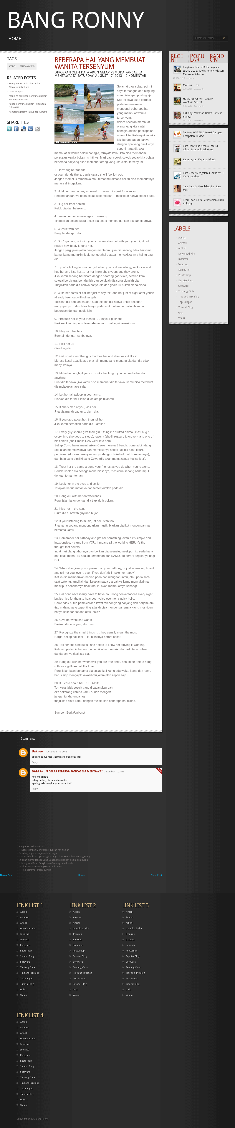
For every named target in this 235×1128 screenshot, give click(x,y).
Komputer (184, 269)
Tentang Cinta (27, 66)
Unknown (38, 751)
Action (182, 237)
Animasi (182, 242)
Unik (180, 312)
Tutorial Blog (185, 307)
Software (183, 285)
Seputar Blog (185, 280)
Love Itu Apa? (16, 91)
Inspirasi (183, 259)
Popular (197, 58)
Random (217, 58)
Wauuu (182, 318)
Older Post (156, 875)
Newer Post (6, 875)
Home (15, 38)
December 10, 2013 (57, 751)
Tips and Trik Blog (188, 296)
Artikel (12, 66)
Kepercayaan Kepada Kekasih (199, 159)
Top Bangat (185, 301)
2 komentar (136, 76)
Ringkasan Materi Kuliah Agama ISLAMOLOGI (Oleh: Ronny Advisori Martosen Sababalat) (203, 71)
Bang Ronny (75, 20)
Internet (183, 264)
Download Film (186, 253)
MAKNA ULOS (191, 85)
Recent (177, 58)
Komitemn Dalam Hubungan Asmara (28, 111)
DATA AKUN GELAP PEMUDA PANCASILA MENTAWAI (67, 771)
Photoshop (184, 275)
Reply (35, 762)
